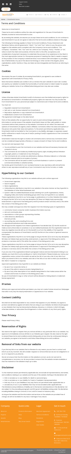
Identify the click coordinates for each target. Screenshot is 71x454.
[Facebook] (3, 4)
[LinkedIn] (10, 4)
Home (3, 19)
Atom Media (49, 450)
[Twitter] (6, 4)
